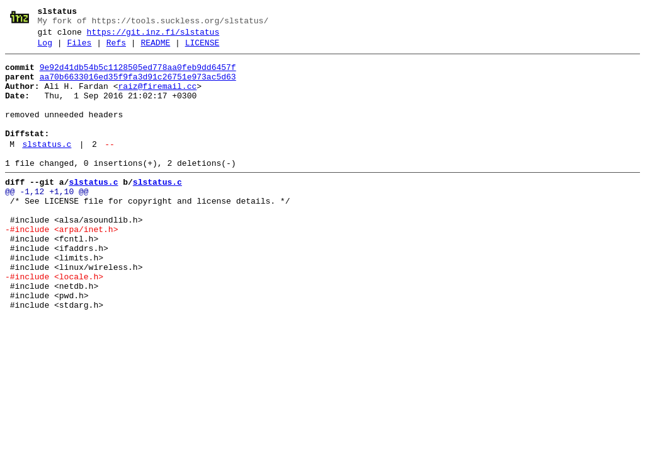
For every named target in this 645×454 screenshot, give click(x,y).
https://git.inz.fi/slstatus (153, 36)
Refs (116, 48)
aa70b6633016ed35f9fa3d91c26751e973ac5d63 (138, 86)
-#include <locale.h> (54, 322)
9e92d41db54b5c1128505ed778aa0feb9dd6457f (138, 75)
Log (45, 48)
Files (79, 48)
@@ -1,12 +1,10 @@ (47, 220)
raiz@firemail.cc (157, 97)
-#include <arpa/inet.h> (61, 265)
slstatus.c (46, 167)
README (155, 48)
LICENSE (202, 48)
